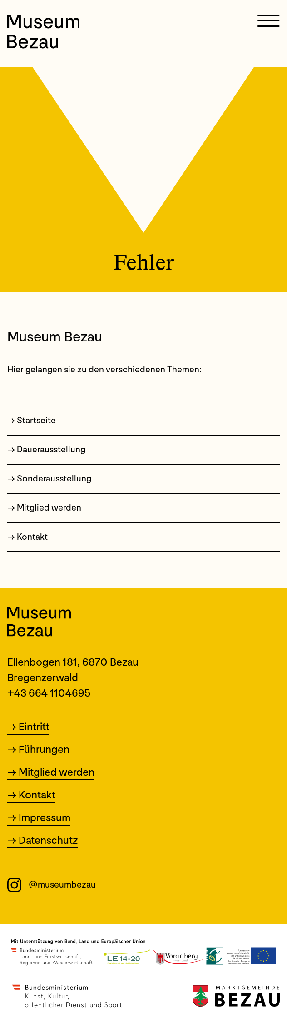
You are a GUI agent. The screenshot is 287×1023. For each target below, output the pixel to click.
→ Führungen (38, 750)
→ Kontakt (31, 795)
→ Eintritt (28, 727)
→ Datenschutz (42, 841)
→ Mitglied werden (50, 773)
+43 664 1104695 (49, 693)
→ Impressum (38, 818)
